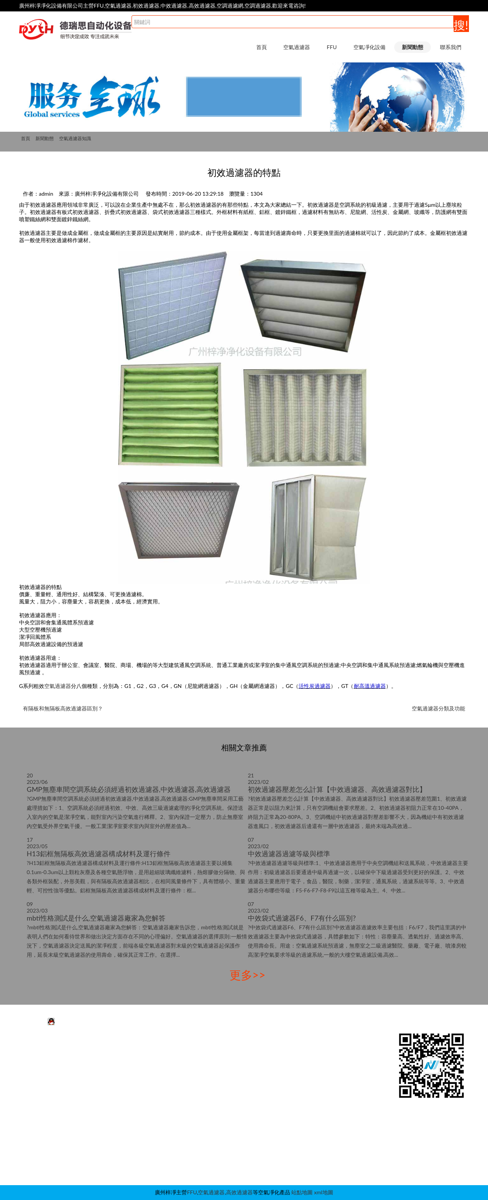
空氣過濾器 (296, 47)
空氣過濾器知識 (75, 138)
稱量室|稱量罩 (223, 1128)
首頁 (261, 47)
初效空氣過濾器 (48, 1071)
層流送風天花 (223, 1082)
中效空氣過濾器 (48, 1059)
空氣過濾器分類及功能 (438, 708)
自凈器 (215, 1162)
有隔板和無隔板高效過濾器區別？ (63, 708)
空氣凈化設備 (369, 47)
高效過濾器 (239, 1192)
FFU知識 (308, 1059)
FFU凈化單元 (126, 1048)
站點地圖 (302, 1192)
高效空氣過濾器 (48, 1082)
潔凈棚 (215, 1071)
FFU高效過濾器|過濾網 (138, 1059)
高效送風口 (220, 1093)
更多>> (248, 974)
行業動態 (308, 1048)
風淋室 (215, 1048)
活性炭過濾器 (45, 1048)
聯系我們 (450, 47)
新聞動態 (412, 47)
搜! (461, 25)
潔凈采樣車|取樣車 (229, 1150)
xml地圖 (323, 1192)
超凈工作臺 (220, 1059)
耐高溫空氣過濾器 (50, 1093)
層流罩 (215, 1105)
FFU (332, 47)
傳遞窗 (215, 1116)
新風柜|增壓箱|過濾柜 (232, 1139)
